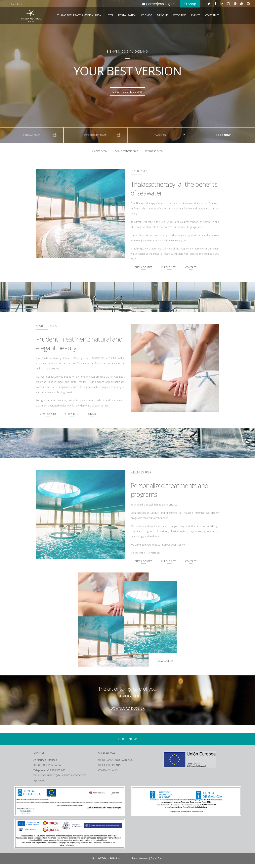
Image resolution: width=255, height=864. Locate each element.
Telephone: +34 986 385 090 (49, 770)
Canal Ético (157, 858)
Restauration (127, 15)
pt (25, 4)
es (12, 4)
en (19, 4)
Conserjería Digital (158, 4)
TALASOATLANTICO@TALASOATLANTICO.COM (59, 775)
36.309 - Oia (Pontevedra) (47, 765)
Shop (190, 4)
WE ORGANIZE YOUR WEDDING (115, 760)
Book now (223, 135)
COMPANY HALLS (107, 770)
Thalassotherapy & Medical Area (79, 15)
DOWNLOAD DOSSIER (127, 708)
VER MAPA (39, 780)
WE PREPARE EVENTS (109, 765)
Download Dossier (127, 91)
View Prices (71, 413)
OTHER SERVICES (106, 752)
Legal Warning (140, 858)
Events (195, 15)
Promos (146, 15)
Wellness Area (154, 151)
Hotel (109, 15)
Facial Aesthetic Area (125, 151)
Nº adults (159, 135)
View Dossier (48, 413)
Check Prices (169, 267)
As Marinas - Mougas (45, 760)
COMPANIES (212, 15)
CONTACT (38, 752)
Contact (190, 267)
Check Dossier (143, 267)
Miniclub (162, 15)
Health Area (99, 151)
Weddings (180, 15)
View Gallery (165, 660)
